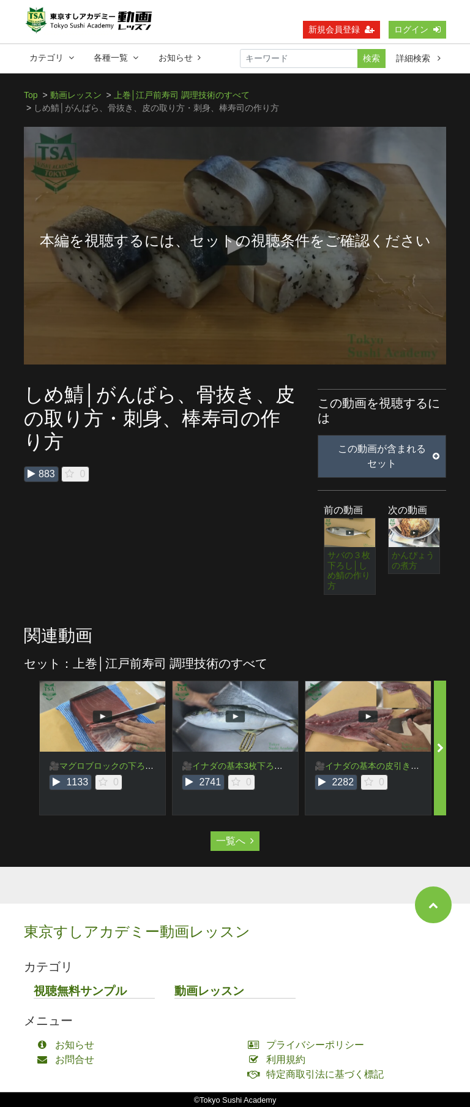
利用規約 (279, 1059)
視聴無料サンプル (80, 990)
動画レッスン (76, 95)
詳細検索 (418, 61)
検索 (371, 61)
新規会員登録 (341, 32)
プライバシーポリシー (308, 1045)
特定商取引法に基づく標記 (318, 1074)
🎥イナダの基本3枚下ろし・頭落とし (254, 766)
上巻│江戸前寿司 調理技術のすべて (182, 95)
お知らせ (180, 61)
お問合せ (68, 1059)
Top (31, 95)
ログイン (417, 32)
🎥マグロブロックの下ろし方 (105, 766)
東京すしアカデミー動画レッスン (137, 931)
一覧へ (235, 841)
